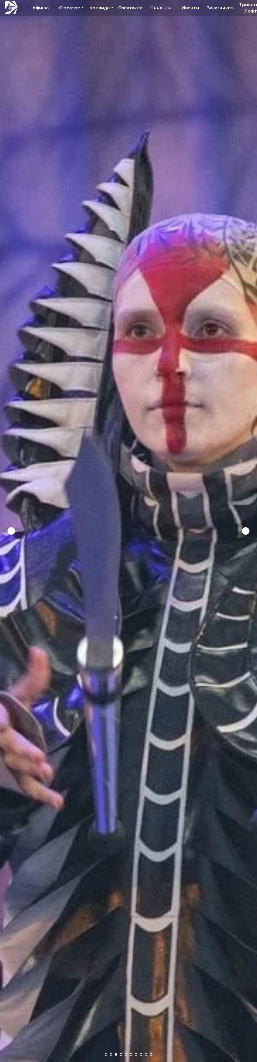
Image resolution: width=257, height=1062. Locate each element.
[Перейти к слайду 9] (146, 1054)
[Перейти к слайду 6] (131, 1054)
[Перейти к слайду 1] (106, 1054)
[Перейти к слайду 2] (111, 1054)
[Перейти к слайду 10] (151, 1054)
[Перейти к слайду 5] (126, 1054)
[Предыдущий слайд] (11, 531)
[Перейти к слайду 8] (141, 1054)
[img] (11, 7)
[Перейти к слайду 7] (136, 1054)
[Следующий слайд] (245, 531)
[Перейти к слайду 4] (121, 1054)
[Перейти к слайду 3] (116, 1054)
